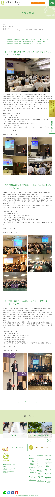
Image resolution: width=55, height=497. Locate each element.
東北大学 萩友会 (13, 2)
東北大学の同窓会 (10, 7)
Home (31, 455)
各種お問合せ (17, 448)
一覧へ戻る (27, 401)
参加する (40, 459)
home (4, 7)
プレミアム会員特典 (41, 479)
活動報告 (15, 435)
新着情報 (32, 458)
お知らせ (32, 460)
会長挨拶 (32, 470)
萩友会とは (32, 468)
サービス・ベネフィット (40, 466)
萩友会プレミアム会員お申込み (41, 476)
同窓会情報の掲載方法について (39, 435)
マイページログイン (37, 3)
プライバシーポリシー (48, 482)
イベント (32, 461)
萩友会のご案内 (33, 473)
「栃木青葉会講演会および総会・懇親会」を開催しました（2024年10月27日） (25, 41)
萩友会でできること (40, 456)
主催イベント (48, 456)
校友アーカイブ (48, 474)
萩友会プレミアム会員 (41, 447)
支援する (40, 461)
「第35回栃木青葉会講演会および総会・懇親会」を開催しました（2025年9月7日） (26, 39)
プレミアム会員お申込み (32, 478)
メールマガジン (48, 469)
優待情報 (32, 463)
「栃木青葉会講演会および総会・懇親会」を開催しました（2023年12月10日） (25, 43)
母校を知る (40, 463)
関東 (16, 7)
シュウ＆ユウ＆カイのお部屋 (48, 465)
